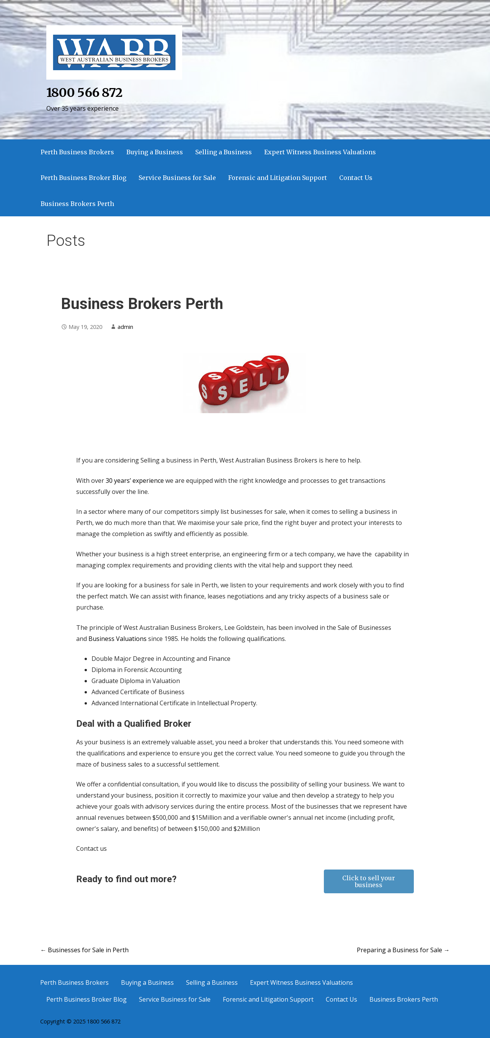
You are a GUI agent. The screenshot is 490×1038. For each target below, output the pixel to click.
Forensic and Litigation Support (277, 177)
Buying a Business (154, 152)
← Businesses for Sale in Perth (84, 950)
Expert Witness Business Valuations (320, 152)
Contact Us (355, 177)
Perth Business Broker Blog (83, 177)
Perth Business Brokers (77, 152)
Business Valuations (117, 638)
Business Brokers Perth (77, 204)
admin (125, 326)
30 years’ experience (135, 480)
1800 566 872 (84, 92)
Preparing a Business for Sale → (403, 950)
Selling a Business (223, 152)
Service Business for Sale (177, 177)
